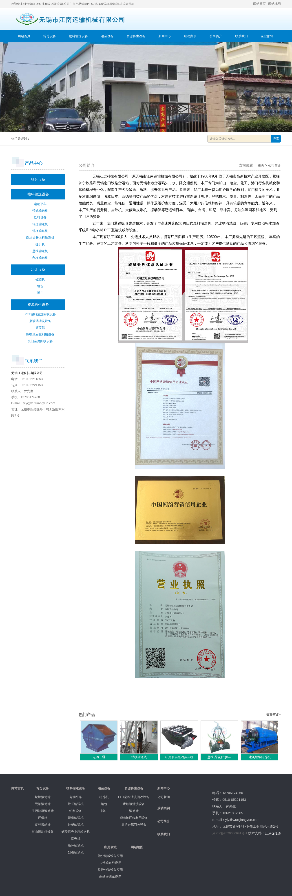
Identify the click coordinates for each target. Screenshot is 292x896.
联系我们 (241, 36)
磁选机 (40, 279)
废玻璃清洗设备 (40, 321)
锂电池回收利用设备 (40, 334)
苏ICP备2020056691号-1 (229, 833)
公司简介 (216, 36)
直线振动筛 (43, 825)
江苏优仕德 (273, 833)
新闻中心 (164, 36)
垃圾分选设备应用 (110, 870)
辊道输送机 (40, 224)
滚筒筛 (40, 327)
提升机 (40, 244)
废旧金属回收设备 (40, 341)
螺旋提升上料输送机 (40, 237)
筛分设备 (49, 36)
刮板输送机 (40, 258)
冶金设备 (107, 36)
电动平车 (40, 204)
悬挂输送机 (40, 251)
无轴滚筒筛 (43, 804)
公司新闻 (163, 797)
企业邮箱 (267, 36)
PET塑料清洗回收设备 (40, 314)
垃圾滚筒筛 (43, 797)
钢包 (40, 286)
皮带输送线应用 (110, 863)
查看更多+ (273, 714)
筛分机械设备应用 (110, 856)
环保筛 (42, 818)
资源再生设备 (135, 36)
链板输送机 (40, 231)
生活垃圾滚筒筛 (43, 811)
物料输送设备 (78, 36)
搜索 (276, 138)
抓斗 (40, 292)
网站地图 (274, 4)
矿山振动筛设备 (43, 831)
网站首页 (259, 4)
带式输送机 (40, 210)
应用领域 (110, 847)
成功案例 (190, 36)
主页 (261, 165)
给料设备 (40, 217)
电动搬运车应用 (110, 877)
